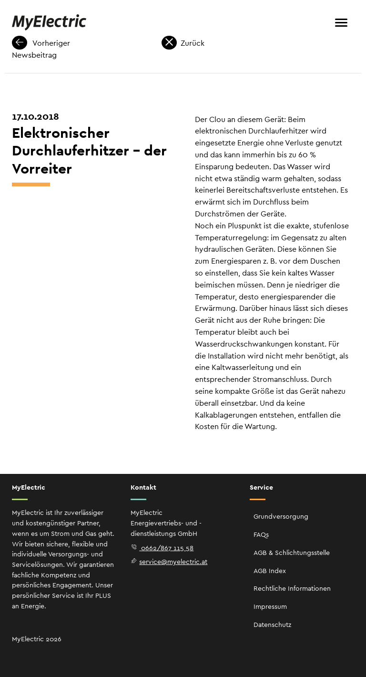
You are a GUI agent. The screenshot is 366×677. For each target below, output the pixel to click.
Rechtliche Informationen (292, 588)
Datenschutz (272, 624)
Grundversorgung (281, 516)
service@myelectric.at (169, 561)
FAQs (261, 534)
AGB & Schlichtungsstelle (292, 552)
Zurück (183, 43)
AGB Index (270, 570)
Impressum (270, 606)
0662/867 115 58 (162, 548)
